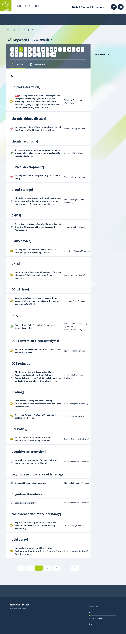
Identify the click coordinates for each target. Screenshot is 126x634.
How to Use (93, 607)
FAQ (90, 612)
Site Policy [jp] (94, 624)
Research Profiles (19, 604)
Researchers (98, 6)
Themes (85, 6)
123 (53, 54)
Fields (75, 6)
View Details (37, 64)
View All (17, 64)
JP (114, 7)
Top (7, 29)
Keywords (16, 29)
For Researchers (95, 618)
